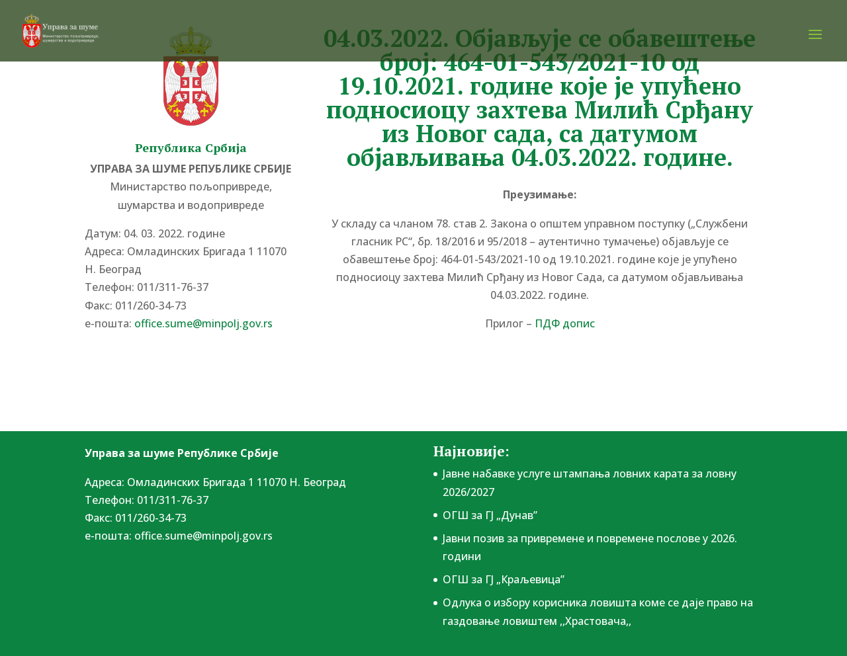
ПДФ (565, 323)
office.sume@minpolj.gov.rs (203, 323)
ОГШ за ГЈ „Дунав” (490, 515)
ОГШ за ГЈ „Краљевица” (503, 579)
